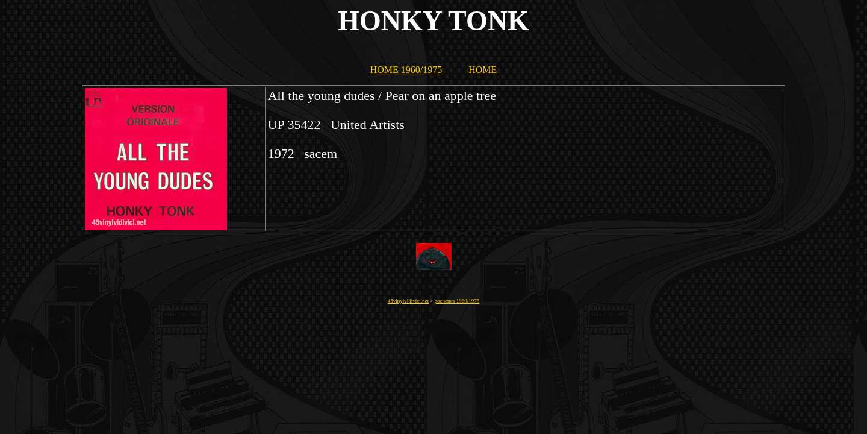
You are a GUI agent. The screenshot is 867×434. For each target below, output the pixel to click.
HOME (482, 69)
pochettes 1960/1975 (457, 301)
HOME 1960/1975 (406, 69)
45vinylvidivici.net (408, 301)
